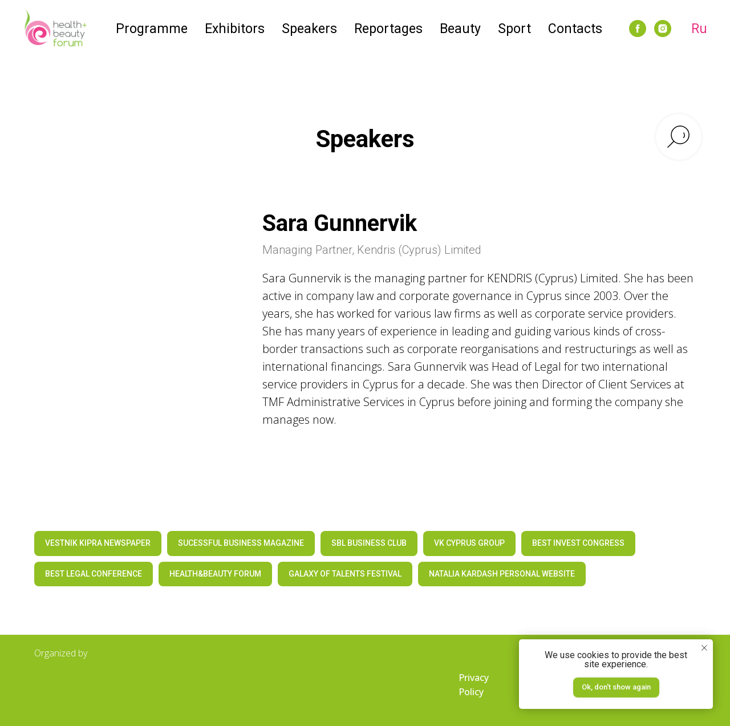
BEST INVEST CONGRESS (578, 542)
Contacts (575, 28)
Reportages (388, 28)
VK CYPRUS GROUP (469, 542)
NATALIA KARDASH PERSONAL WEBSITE (502, 573)
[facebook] (637, 28)
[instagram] (662, 28)
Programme (152, 28)
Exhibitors (235, 28)
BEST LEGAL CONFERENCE (93, 573)
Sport (514, 28)
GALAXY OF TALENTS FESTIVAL (345, 573)
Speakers (309, 28)
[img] (91, 685)
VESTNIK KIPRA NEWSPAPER (98, 542)
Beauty (460, 28)
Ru (699, 28)
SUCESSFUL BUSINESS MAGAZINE (241, 542)
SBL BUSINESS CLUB (369, 542)
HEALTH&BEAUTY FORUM (215, 573)
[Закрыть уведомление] (704, 648)
